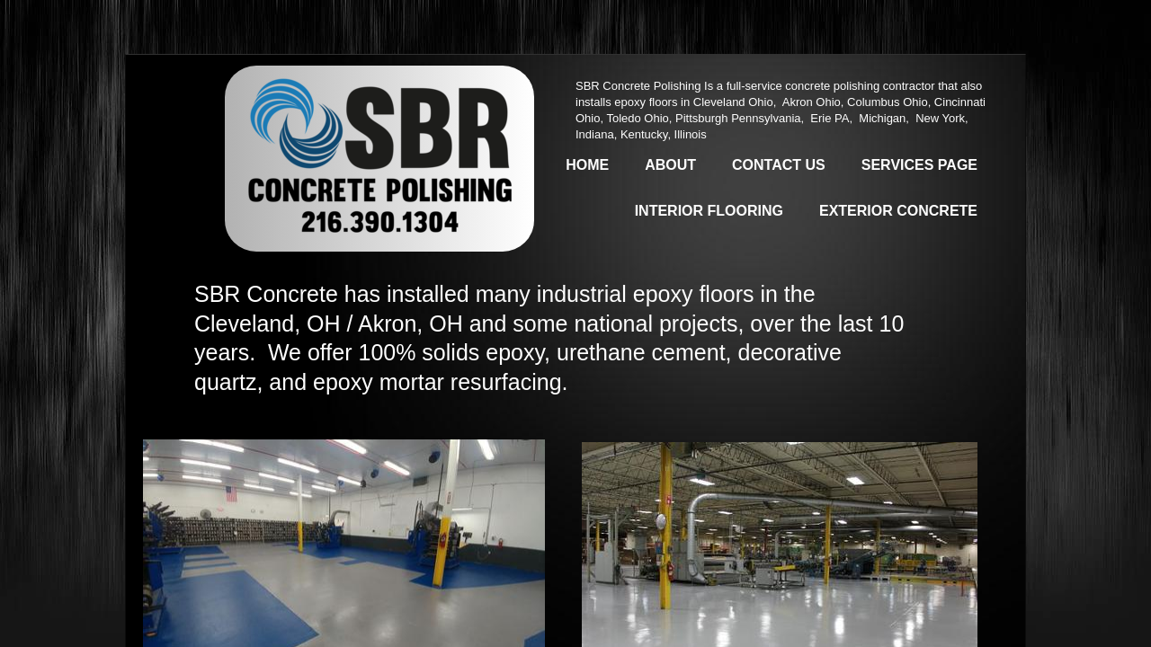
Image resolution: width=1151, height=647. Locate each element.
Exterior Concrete (898, 210)
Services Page (919, 165)
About (670, 165)
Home (587, 165)
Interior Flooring (709, 210)
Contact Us (778, 165)
